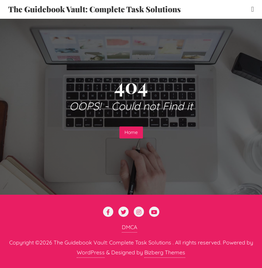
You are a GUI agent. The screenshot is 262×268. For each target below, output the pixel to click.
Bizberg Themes (164, 252)
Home (131, 132)
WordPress (91, 252)
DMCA (129, 227)
